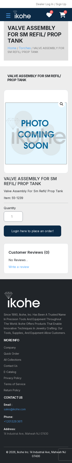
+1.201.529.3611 (13, 421)
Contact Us (10, 365)
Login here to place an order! (32, 231)
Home (12, 48)
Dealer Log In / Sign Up (51, 4)
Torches (25, 48)
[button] (61, 104)
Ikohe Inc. (23, 452)
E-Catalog (10, 371)
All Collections (12, 359)
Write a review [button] (19, 267)
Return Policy (12, 390)
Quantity (10, 208)
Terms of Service (14, 384)
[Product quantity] (13, 216)
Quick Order (11, 353)
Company (10, 347)
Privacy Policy (12, 378)
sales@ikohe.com (15, 409)
